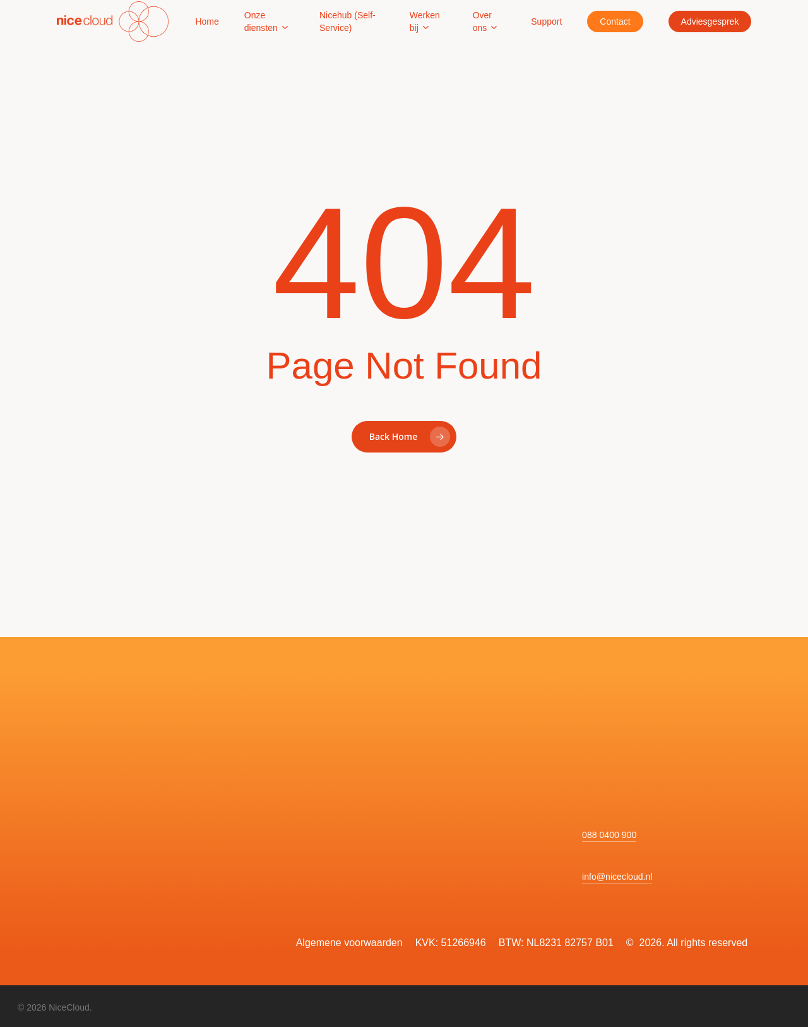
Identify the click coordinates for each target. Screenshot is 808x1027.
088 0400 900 (609, 835)
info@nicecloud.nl (617, 877)
